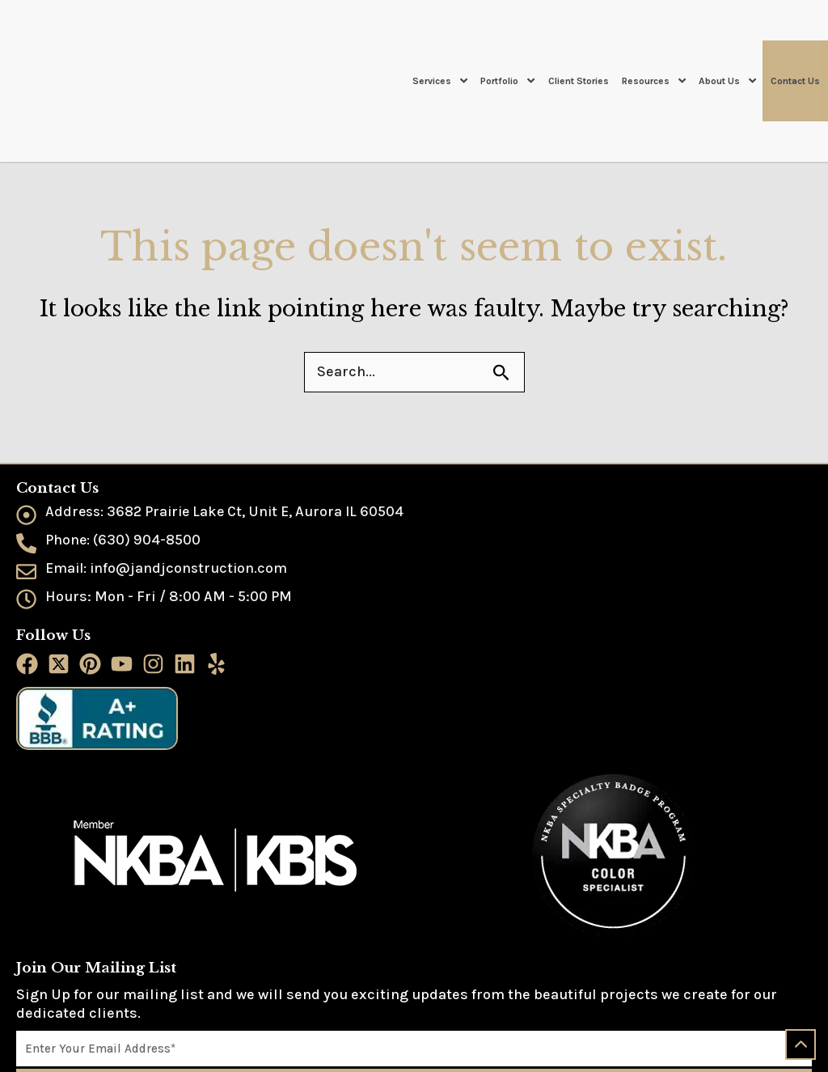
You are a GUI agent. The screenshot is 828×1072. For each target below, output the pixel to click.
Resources (654, 40)
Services (439, 40)
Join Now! (414, 1001)
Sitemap (37, 1054)
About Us (727, 40)
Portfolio (507, 40)
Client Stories (578, 40)
